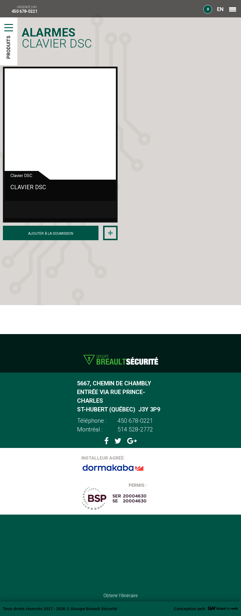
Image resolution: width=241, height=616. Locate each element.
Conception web (189, 608)
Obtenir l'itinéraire (120, 595)
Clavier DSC (28, 187)
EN (220, 9)
